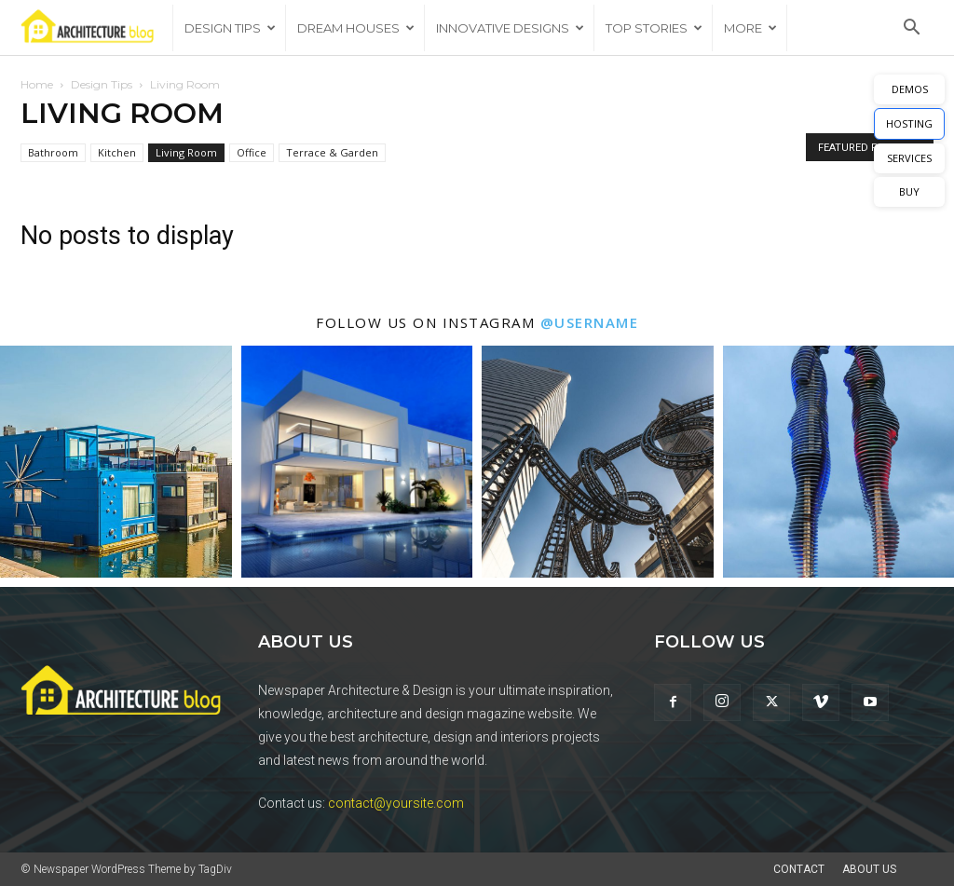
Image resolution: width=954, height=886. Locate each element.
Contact (799, 869)
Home (36, 84)
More (750, 27)
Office (251, 152)
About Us (869, 869)
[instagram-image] (116, 462)
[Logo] (96, 28)
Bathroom (53, 152)
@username (589, 322)
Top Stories (654, 27)
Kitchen (117, 152)
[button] (911, 29)
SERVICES (909, 158)
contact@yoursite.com (396, 803)
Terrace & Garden (332, 152)
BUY (909, 191)
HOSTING (909, 123)
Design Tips (230, 27)
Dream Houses (356, 27)
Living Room (186, 152)
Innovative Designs (510, 27)
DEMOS (910, 89)
